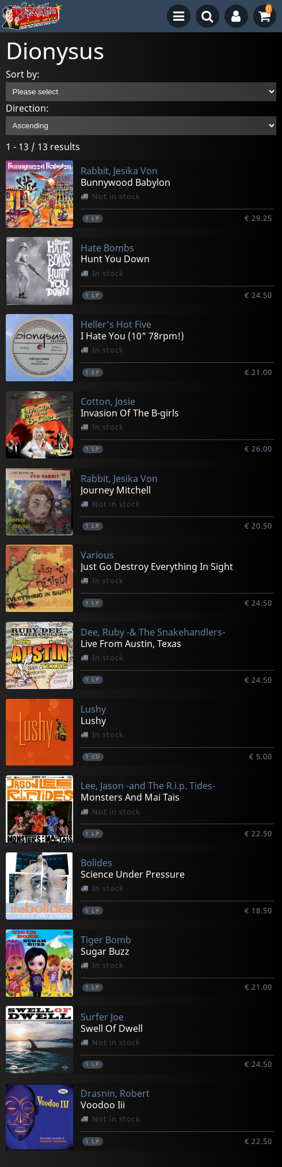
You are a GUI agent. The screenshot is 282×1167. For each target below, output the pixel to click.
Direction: (27, 108)
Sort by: (23, 74)
